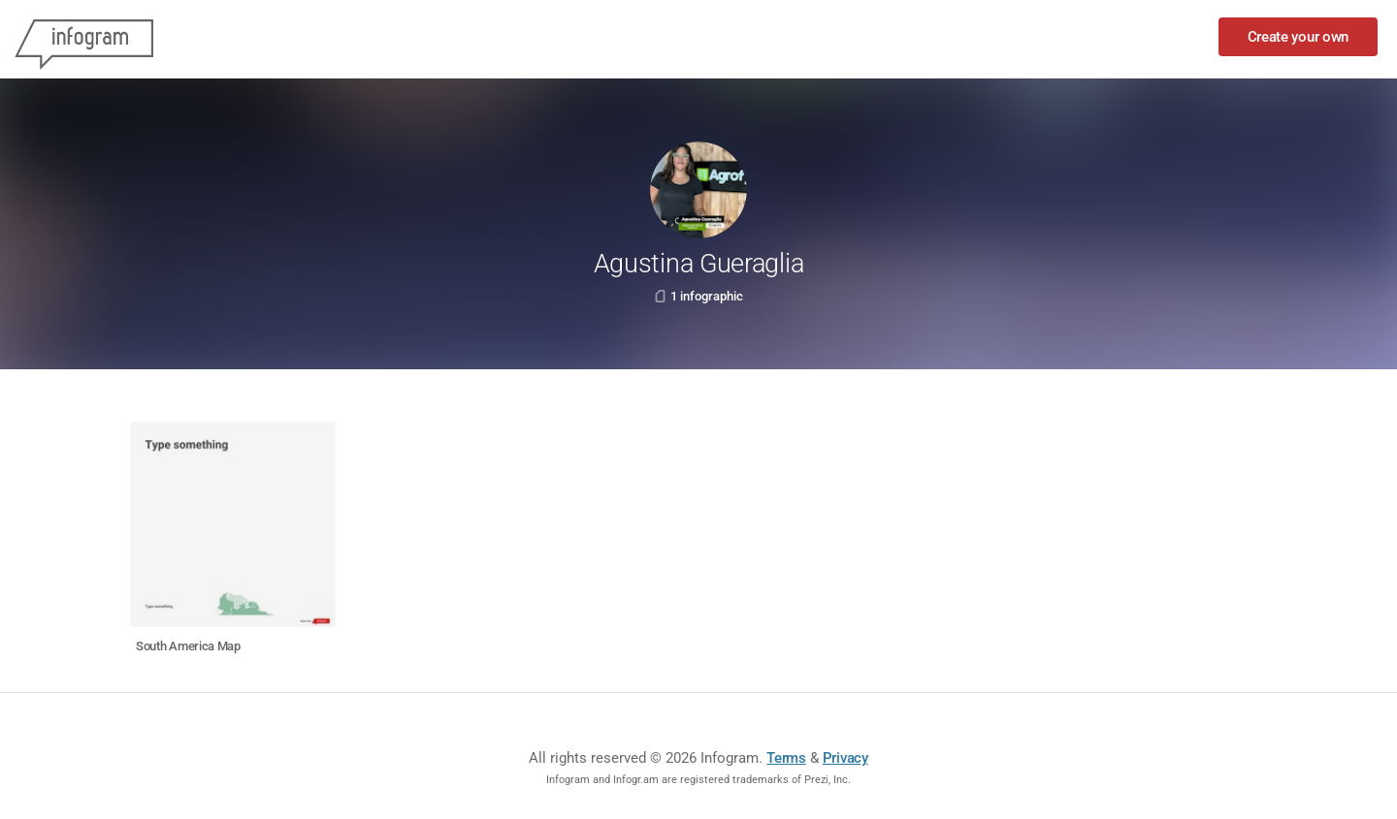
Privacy (845, 758)
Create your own (1298, 37)
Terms (786, 758)
